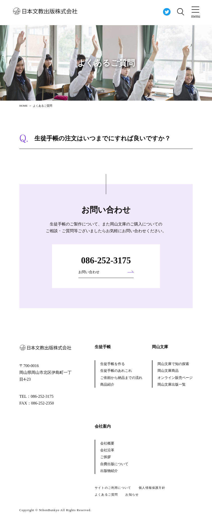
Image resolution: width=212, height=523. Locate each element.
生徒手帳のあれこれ (116, 371)
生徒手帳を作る (112, 364)
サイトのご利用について (113, 488)
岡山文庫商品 (168, 371)
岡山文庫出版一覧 (171, 384)
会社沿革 (107, 450)
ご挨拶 (105, 457)
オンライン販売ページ (175, 378)
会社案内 (103, 426)
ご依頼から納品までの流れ (121, 378)
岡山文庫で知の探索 (173, 364)
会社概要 (107, 443)
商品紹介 (107, 384)
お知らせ (132, 494)
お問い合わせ (88, 272)
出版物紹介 (109, 471)
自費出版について (114, 464)
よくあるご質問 (106, 494)
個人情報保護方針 (152, 488)
